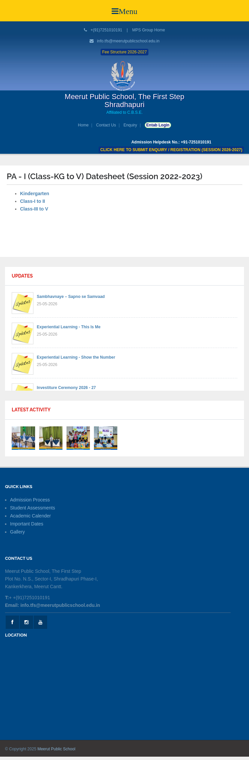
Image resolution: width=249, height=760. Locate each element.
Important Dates (26, 523)
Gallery (17, 531)
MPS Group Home (148, 30)
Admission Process (30, 499)
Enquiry (130, 125)
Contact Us (106, 125)
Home (83, 125)
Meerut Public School (56, 749)
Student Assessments (32, 507)
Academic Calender (30, 515)
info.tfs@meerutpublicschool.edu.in (128, 41)
